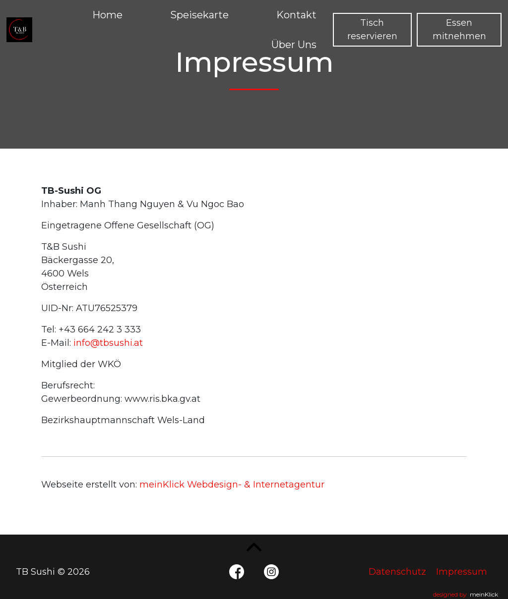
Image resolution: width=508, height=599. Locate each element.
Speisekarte (199, 15)
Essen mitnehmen (459, 29)
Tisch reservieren (372, 29)
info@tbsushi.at (108, 342)
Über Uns (294, 45)
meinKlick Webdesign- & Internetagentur (231, 484)
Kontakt (296, 15)
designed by (465, 594)
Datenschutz (397, 571)
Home (107, 15)
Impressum (461, 571)
